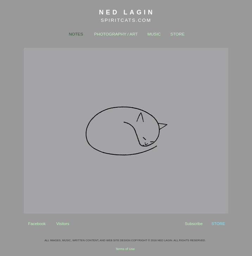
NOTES (76, 34)
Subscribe (193, 224)
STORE (177, 34)
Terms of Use (125, 249)
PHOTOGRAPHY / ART (116, 34)
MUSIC (154, 34)
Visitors (62, 224)
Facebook (37, 224)
